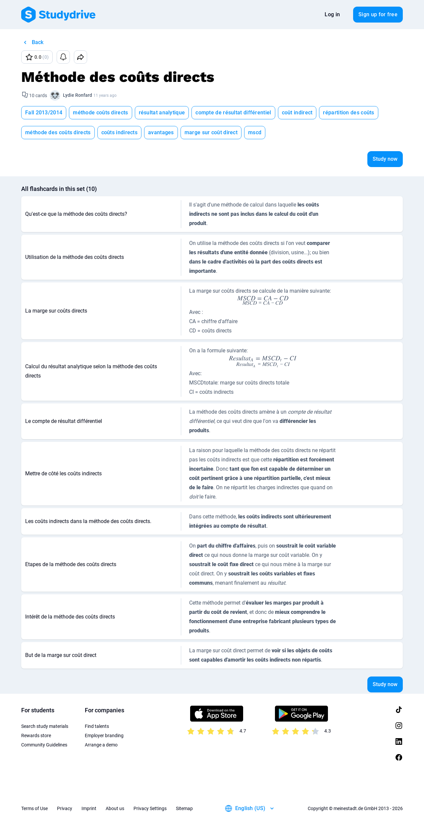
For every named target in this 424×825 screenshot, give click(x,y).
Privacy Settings (150, 808)
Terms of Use (34, 808)
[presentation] (263, 300)
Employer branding (104, 735)
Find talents (97, 726)
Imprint (88, 808)
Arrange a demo (101, 744)
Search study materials (44, 726)
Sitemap (184, 808)
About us (115, 808)
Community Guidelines (44, 744)
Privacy (64, 808)
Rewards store (36, 735)
